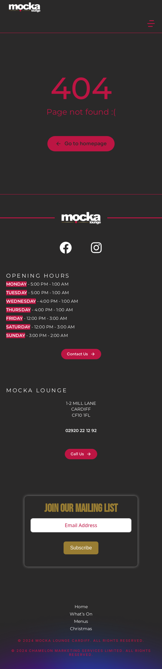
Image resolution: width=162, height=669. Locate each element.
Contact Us (81, 354)
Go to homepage (81, 143)
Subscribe (81, 547)
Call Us (81, 454)
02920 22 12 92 (81, 430)
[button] (151, 23)
